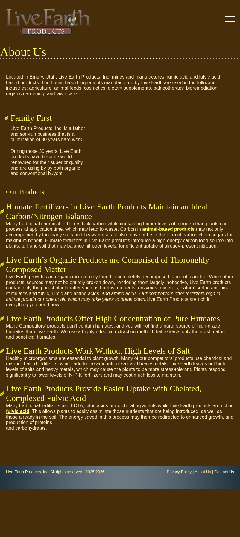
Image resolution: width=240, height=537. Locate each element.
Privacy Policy (179, 472)
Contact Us (224, 472)
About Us (203, 472)
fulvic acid (17, 411)
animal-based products (168, 229)
